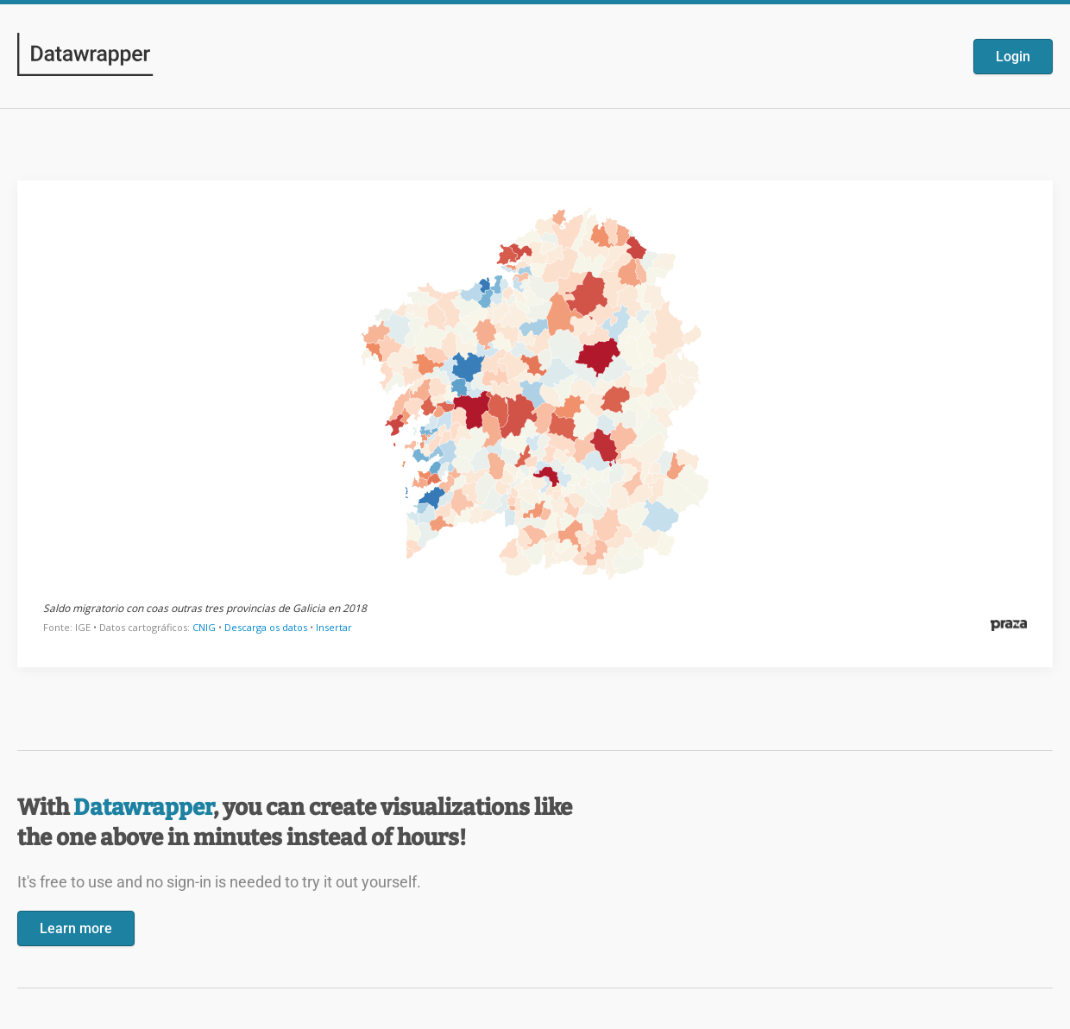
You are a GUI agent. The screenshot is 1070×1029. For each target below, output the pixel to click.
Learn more (76, 928)
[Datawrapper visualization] (535, 422)
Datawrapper (143, 807)
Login (1013, 56)
